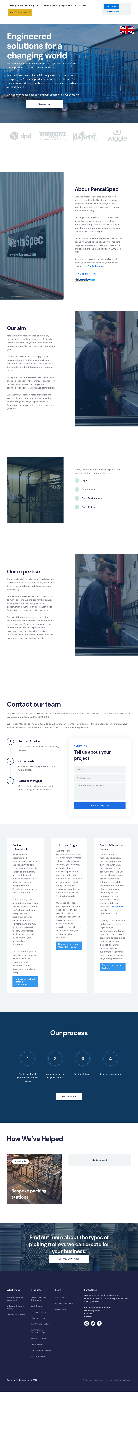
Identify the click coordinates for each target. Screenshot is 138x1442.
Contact (83, 5)
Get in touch (69, 1096)
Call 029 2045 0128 (20, 12)
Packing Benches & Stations (38, 1298)
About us (59, 1297)
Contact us (44, 103)
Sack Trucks (36, 1306)
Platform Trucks (38, 1318)
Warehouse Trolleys (16, 1314)
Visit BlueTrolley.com (85, 273)
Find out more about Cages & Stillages (68, 945)
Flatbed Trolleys (38, 1312)
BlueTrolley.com (95, 266)
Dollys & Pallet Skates (41, 1350)
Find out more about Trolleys (112, 966)
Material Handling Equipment (57, 5)
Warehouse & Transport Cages (38, 1331)
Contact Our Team (64, 1303)
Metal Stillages (38, 1344)
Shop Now (111, 6)
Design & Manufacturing (22, 5)
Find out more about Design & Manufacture (25, 982)
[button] (23, 5)
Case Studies (61, 1309)
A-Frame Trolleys (39, 1338)
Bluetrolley (117, 906)
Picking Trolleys (38, 1356)
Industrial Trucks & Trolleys (15, 1307)
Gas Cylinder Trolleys (40, 1324)
